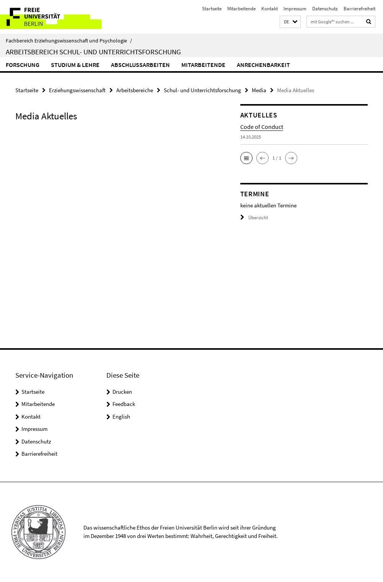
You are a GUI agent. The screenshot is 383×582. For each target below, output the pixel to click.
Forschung (22, 64)
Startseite (212, 8)
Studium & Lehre (75, 64)
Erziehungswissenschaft (77, 90)
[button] (290, 22)
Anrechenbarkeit (263, 64)
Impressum (295, 8)
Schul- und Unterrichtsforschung (202, 90)
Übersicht (254, 217)
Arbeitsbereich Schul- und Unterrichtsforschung (93, 51)
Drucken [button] (122, 391)
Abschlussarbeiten (140, 64)
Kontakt (269, 8)
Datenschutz (325, 8)
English (121, 416)
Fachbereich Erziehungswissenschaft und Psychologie (69, 40)
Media (259, 90)
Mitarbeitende (241, 8)
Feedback (123, 404)
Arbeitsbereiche (134, 90)
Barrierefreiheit (359, 8)
